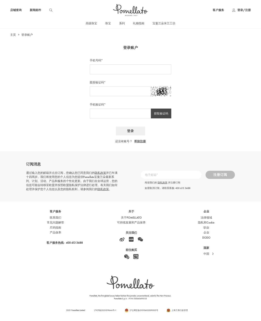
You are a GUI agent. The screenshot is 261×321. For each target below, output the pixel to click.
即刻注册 (140, 141)
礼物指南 (138, 23)
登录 (240, 10)
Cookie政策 (79, 302)
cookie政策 (37, 313)
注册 (248, 10)
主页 (13, 35)
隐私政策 (100, 173)
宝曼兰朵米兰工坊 (164, 23)
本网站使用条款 (62, 302)
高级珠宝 (91, 23)
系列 (122, 23)
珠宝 (108, 23)
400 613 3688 (182, 188)
